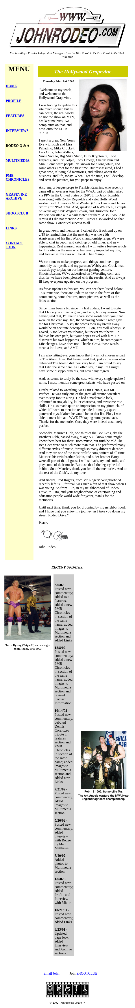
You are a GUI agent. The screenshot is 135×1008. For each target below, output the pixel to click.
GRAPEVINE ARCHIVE (16, 196)
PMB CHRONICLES (18, 177)
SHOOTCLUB (17, 213)
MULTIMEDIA (18, 160)
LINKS (11, 228)
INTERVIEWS (17, 131)
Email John (51, 973)
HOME (11, 86)
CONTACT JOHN (14, 245)
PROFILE (13, 101)
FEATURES (15, 116)
